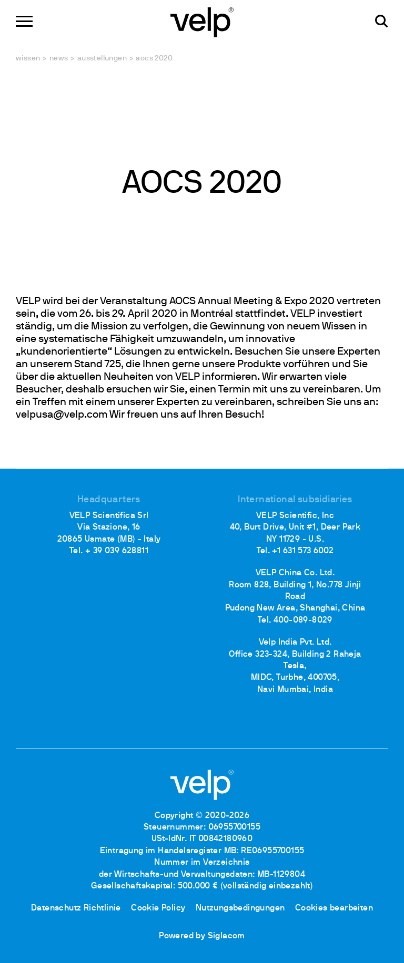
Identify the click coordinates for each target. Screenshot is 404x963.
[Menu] (24, 21)
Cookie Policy (158, 908)
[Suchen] (381, 21)
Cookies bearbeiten (334, 908)
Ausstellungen (102, 58)
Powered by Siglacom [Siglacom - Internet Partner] (202, 936)
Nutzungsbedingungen (240, 908)
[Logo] (202, 21)
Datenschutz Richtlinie (76, 908)
